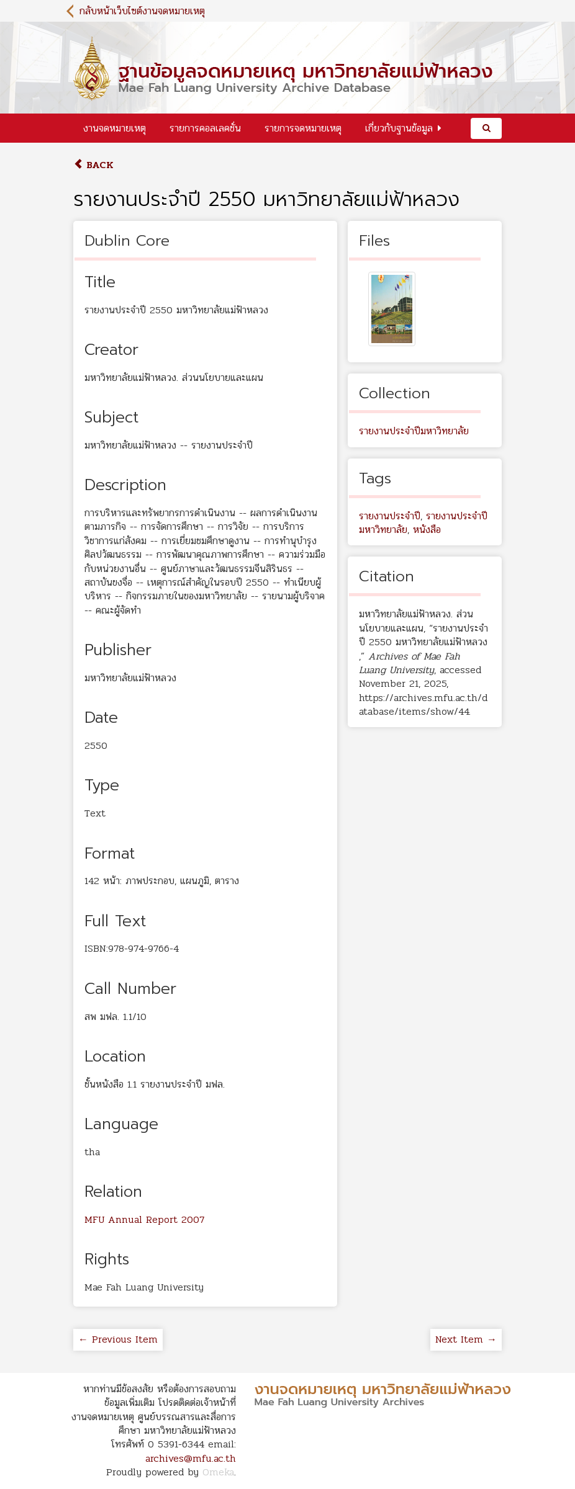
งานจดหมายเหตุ (114, 128)
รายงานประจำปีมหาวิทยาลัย (414, 431)
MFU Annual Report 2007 (144, 1219)
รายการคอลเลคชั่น (205, 128)
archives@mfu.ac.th (190, 1458)
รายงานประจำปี (389, 516)
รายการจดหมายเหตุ (303, 128)
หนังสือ (427, 529)
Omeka (218, 1472)
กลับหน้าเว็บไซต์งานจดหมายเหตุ (142, 11)
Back (93, 165)
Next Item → (466, 1339)
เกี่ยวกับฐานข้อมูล (399, 128)
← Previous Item (118, 1339)
